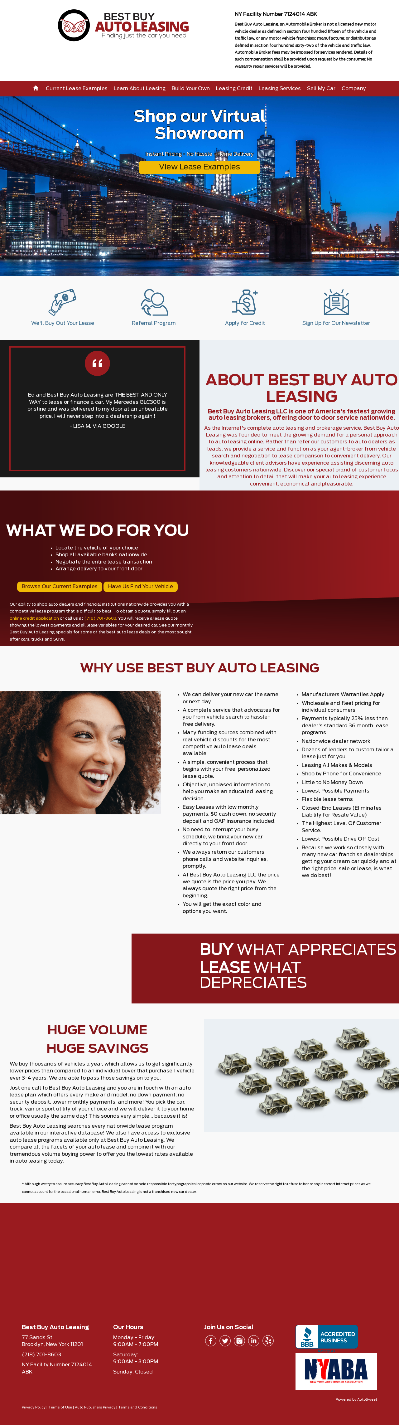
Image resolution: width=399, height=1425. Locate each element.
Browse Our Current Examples (60, 586)
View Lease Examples (199, 167)
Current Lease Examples (77, 88)
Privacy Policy (34, 1407)
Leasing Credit (234, 88)
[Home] (36, 88)
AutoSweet (367, 1399)
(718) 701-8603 (100, 619)
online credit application (34, 619)
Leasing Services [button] (280, 88)
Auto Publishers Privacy (95, 1407)
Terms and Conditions (137, 1407)
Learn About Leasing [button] (140, 88)
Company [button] (354, 88)
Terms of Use (60, 1407)
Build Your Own (191, 88)
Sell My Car (321, 88)
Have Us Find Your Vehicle (140, 586)
